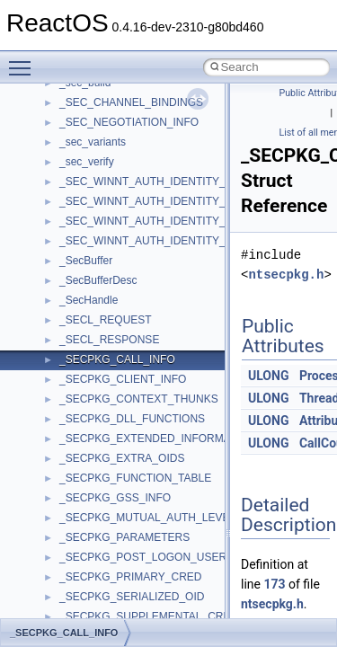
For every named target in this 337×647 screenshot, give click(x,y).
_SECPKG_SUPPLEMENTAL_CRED (148, 616)
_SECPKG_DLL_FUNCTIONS (132, 418)
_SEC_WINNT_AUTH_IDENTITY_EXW (154, 221)
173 (274, 584)
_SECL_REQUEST (105, 320)
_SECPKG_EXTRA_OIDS (121, 458)
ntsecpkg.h (286, 274)
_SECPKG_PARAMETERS (124, 537)
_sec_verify (86, 161)
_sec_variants (92, 142)
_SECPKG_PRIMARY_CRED (130, 577)
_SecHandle (88, 300)
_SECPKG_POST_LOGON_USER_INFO (158, 557)
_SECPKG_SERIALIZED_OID (131, 596)
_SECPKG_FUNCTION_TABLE (135, 478)
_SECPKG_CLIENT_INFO (122, 379)
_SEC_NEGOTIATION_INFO (129, 122)
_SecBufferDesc (98, 280)
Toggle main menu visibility (24, 60)
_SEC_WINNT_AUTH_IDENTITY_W (147, 241)
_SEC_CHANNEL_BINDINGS (131, 102)
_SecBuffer (85, 260)
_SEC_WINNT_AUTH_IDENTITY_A (146, 181)
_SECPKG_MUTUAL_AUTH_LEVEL (147, 517)
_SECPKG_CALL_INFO (117, 359)
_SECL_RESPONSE (109, 339)
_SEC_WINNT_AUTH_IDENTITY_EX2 (152, 201)
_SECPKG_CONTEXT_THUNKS (138, 399)
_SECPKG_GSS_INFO (115, 498)
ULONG (268, 375)
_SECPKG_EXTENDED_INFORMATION (157, 438)
